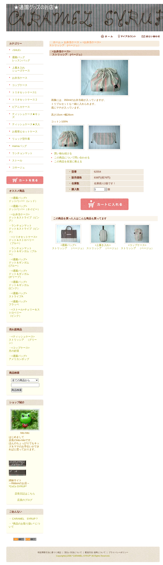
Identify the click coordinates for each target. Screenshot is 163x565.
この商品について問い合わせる (72, 157)
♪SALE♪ (16, 50)
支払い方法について (73, 552)
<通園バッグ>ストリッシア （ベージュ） (68, 247)
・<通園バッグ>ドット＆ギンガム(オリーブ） (19, 273)
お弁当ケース (19, 77)
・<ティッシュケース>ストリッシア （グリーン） (23, 339)
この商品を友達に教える (68, 161)
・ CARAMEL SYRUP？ (23, 518)
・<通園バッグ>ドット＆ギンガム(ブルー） (19, 262)
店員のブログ (24, 499)
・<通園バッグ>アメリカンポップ (19, 357)
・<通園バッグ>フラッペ (18, 303)
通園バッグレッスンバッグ (21, 59)
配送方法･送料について (95, 552)
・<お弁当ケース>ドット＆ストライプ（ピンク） (24, 217)
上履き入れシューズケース (21, 69)
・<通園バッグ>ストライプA (18, 295)
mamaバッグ (19, 146)
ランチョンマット (22, 153)
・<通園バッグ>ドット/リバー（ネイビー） (24, 208)
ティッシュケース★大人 (26, 124)
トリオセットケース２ (25, 99)
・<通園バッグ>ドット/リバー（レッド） (23, 199)
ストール (17, 160)
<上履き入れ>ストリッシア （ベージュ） (102, 247)
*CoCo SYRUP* (18, 486)
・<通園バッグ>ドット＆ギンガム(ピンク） (19, 285)
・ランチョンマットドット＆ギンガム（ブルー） (23, 251)
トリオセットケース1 (24, 92)
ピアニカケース (21, 106)
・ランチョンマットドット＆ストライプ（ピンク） (24, 228)
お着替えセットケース (25, 131)
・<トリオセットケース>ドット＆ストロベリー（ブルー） (23, 240)
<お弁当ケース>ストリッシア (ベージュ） (75, 44)
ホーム (57, 42)
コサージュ (18, 167)
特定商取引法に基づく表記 (49, 552)
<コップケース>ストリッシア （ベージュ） (137, 247)
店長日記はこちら (25, 493)
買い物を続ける (63, 153)
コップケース (19, 85)
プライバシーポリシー (118, 552)
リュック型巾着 (21, 138)
